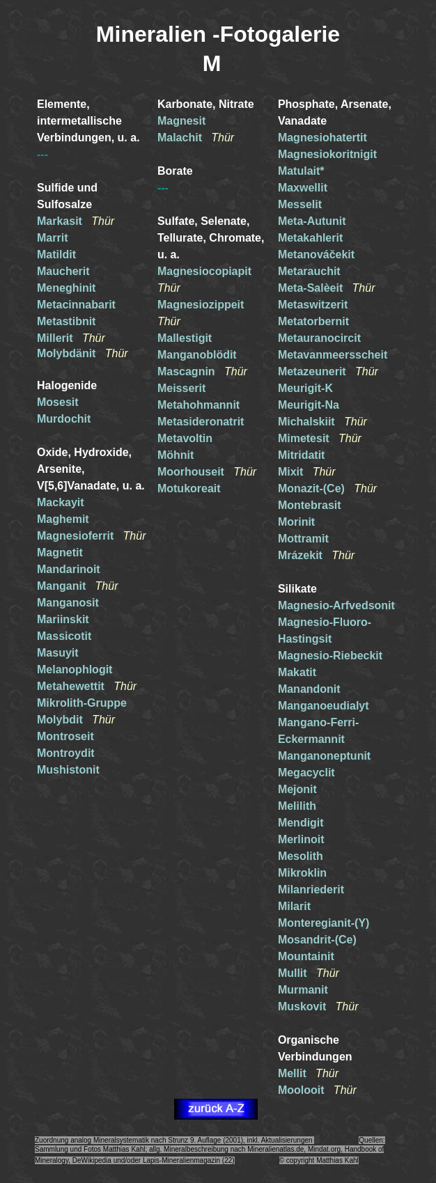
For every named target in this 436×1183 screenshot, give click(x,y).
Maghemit (63, 519)
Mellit (292, 1073)
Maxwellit (302, 188)
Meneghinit (66, 288)
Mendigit (301, 823)
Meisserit (181, 388)
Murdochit (64, 419)
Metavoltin (184, 438)
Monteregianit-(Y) (324, 923)
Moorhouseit (190, 472)
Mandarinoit (68, 569)
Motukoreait (189, 488)
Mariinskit (63, 619)
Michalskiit (306, 422)
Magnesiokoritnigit (327, 154)
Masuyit (58, 653)
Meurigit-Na (308, 405)
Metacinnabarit (76, 305)
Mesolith (300, 856)
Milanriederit (311, 889)
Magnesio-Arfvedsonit (336, 605)
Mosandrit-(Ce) (317, 940)
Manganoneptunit (324, 756)
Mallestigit (184, 338)
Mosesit (58, 402)
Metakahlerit (310, 238)
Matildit (56, 254)
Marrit (52, 238)
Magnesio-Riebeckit (330, 655)
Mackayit (60, 502)
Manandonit (309, 689)
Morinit (296, 522)
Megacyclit (306, 772)
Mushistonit (68, 770)
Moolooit (301, 1090)
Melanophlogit (74, 669)
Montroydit (66, 753)
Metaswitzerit (313, 305)
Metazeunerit (312, 371)
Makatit (297, 672)
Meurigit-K (305, 388)
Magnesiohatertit (322, 137)
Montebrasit (309, 505)
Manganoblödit (197, 355)
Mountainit (306, 956)
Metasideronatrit (200, 422)
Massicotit (64, 636)
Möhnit (175, 455)
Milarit (294, 906)
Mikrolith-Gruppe (82, 703)
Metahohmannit (198, 405)
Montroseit (65, 736)
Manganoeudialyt (323, 706)
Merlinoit (301, 839)
